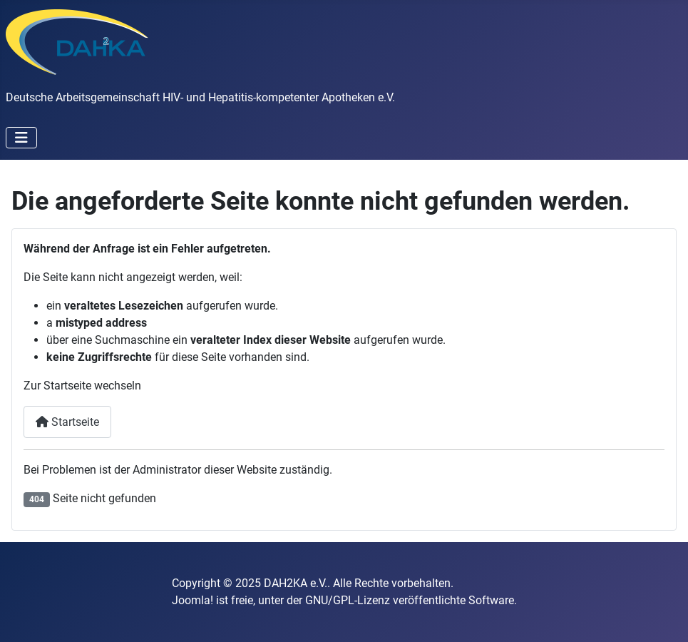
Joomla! (192, 600)
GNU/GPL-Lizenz (347, 600)
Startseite (67, 422)
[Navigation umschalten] (21, 137)
